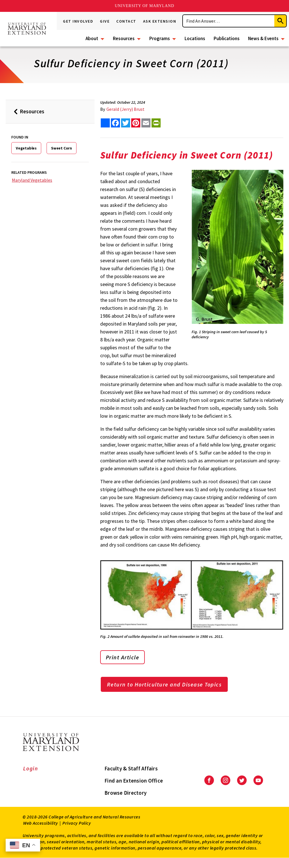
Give (105, 21)
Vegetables (26, 148)
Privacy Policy (76, 823)
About (92, 38)
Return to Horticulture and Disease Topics (164, 684)
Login (30, 768)
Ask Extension (159, 21)
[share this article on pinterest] (136, 122)
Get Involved (78, 21)
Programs (159, 38)
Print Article (122, 657)
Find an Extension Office (133, 780)
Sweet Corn (61, 148)
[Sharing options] (105, 122)
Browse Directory (125, 792)
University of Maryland (144, 6)
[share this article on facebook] (115, 122)
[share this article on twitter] (126, 122)
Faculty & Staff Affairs (131, 768)
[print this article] (156, 122)
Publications (227, 38)
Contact (126, 21)
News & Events (263, 38)
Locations (195, 38)
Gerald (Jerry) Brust (125, 109)
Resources (124, 38)
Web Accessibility (40, 823)
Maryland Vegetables (32, 180)
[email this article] (146, 122)
